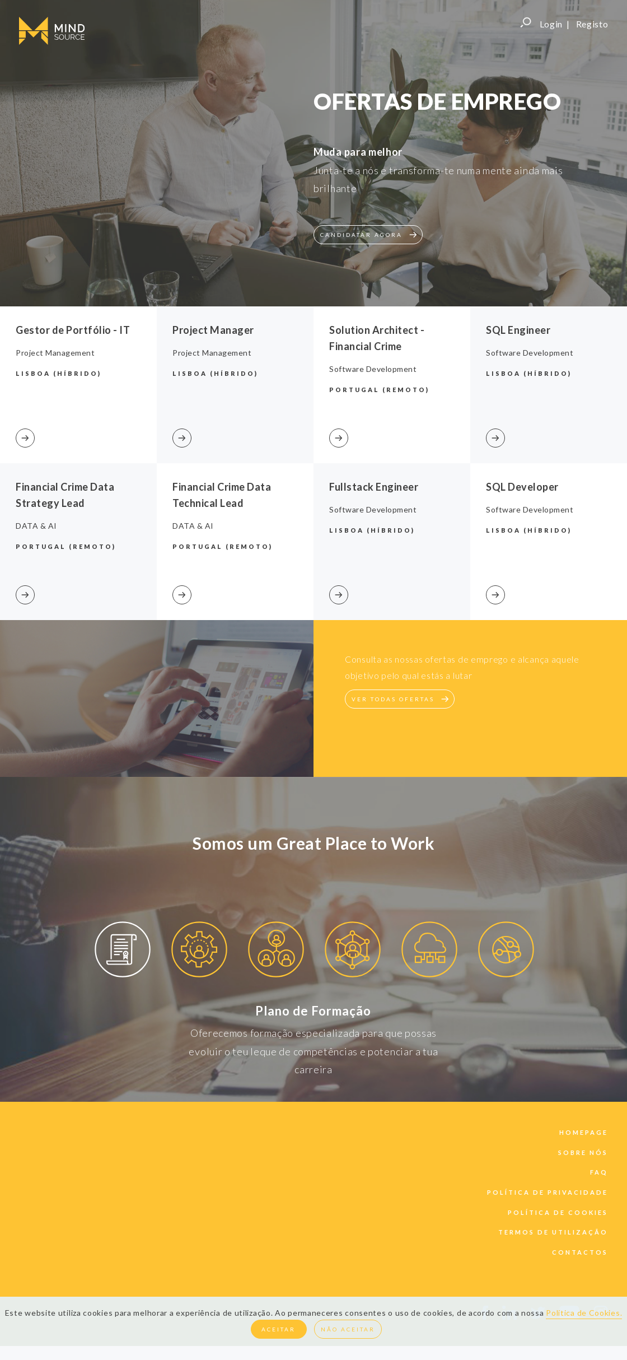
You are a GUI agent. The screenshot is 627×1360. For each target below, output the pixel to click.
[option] (122, 951)
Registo (592, 23)
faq (599, 1172)
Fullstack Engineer (373, 487)
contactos (580, 1252)
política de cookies (558, 1212)
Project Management (55, 352)
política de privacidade (547, 1192)
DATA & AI (36, 525)
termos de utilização (553, 1232)
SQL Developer (522, 487)
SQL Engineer (518, 330)
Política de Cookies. (584, 1312)
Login (551, 23)
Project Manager (213, 330)
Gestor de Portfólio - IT (73, 330)
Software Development (373, 369)
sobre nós (583, 1152)
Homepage (583, 1132)
